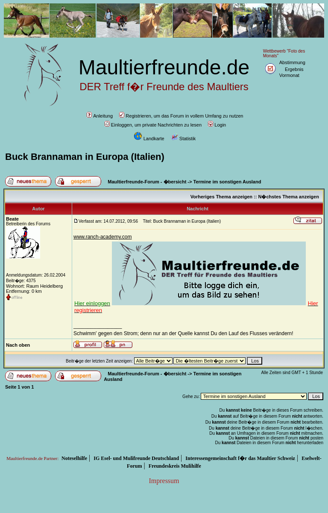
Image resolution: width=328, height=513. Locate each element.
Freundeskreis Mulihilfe (175, 466)
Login (217, 124)
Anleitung (100, 115)
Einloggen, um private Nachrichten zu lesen (153, 124)
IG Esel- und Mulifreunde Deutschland (136, 458)
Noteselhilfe (74, 458)
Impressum (164, 480)
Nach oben (18, 345)
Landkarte (149, 138)
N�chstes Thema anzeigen (288, 196)
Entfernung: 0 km (24, 291)
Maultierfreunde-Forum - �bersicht (147, 181)
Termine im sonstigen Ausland (227, 181)
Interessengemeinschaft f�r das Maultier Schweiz (240, 458)
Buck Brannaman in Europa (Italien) (84, 156)
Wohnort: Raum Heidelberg (34, 286)
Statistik (183, 138)
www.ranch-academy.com (102, 237)
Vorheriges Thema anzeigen (221, 196)
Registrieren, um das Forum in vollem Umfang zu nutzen (181, 115)
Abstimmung (292, 62)
